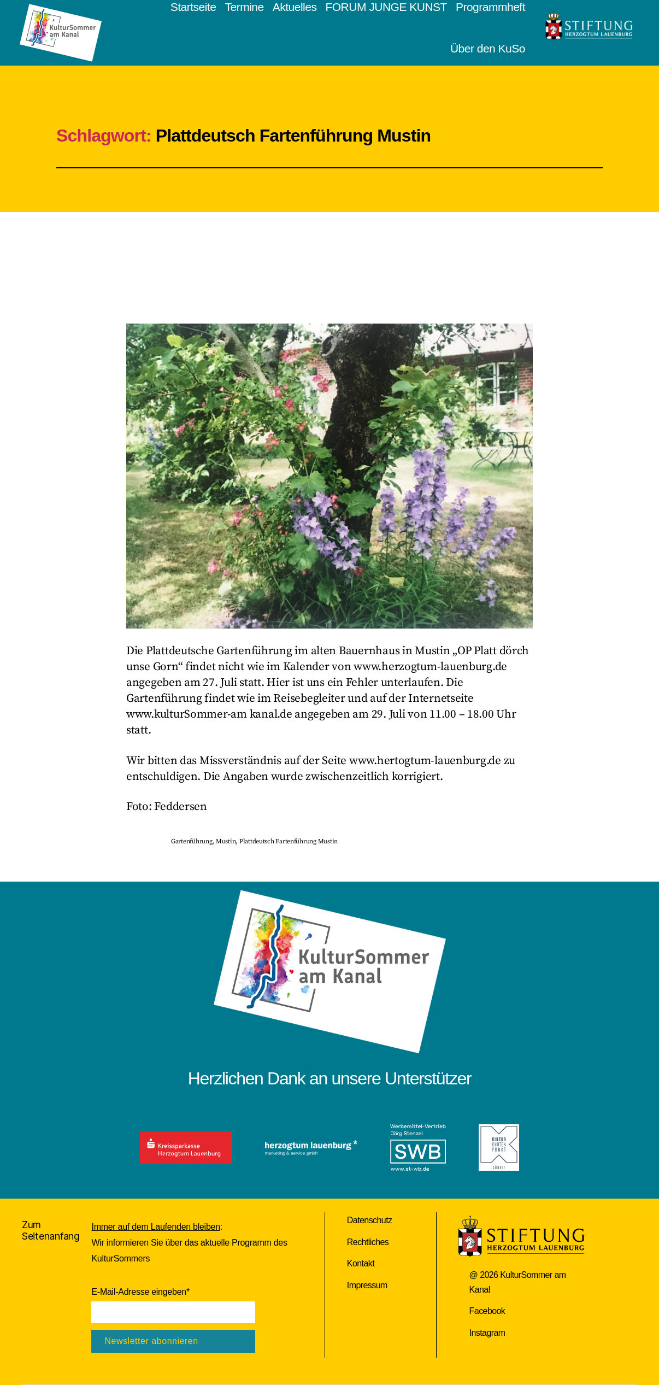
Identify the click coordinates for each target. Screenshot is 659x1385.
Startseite (193, 7)
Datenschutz (369, 1220)
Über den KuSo (487, 48)
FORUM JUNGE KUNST (386, 7)
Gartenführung (192, 841)
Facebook (487, 1311)
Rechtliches (368, 1242)
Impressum (367, 1285)
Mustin (226, 841)
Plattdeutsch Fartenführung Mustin (288, 841)
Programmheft (490, 7)
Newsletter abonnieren (151, 1341)
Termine (244, 7)
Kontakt (360, 1263)
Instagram (487, 1332)
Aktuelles (295, 7)
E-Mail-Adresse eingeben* (140, 1291)
